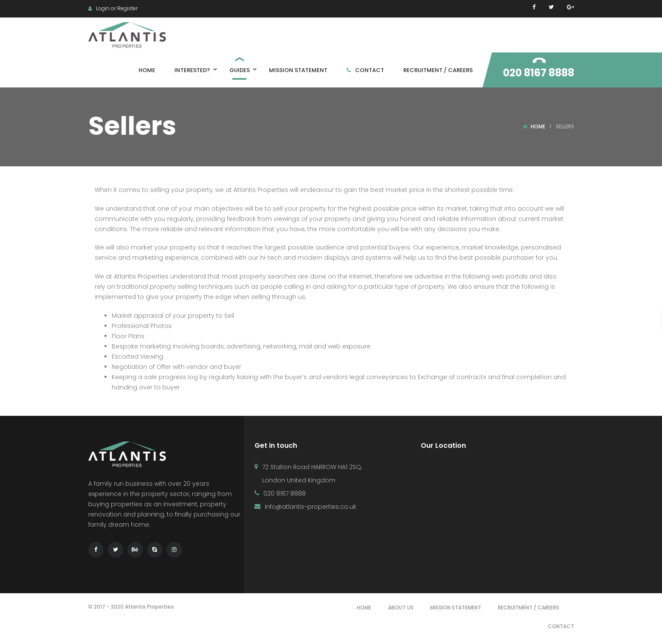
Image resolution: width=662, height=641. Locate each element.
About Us (400, 607)
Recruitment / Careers (528, 607)
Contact (561, 626)
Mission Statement (455, 607)
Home (538, 126)
